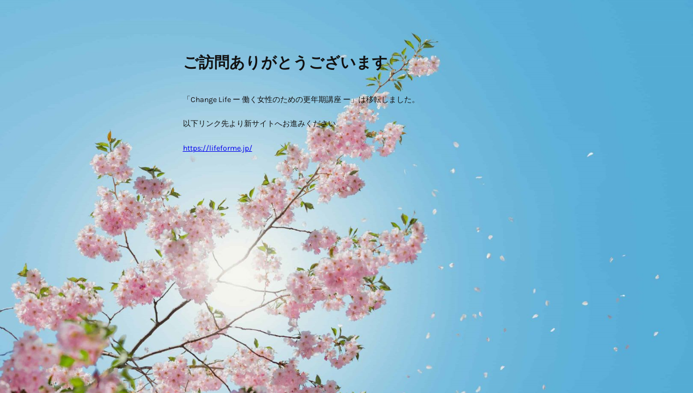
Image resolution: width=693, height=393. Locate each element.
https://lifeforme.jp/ (217, 148)
